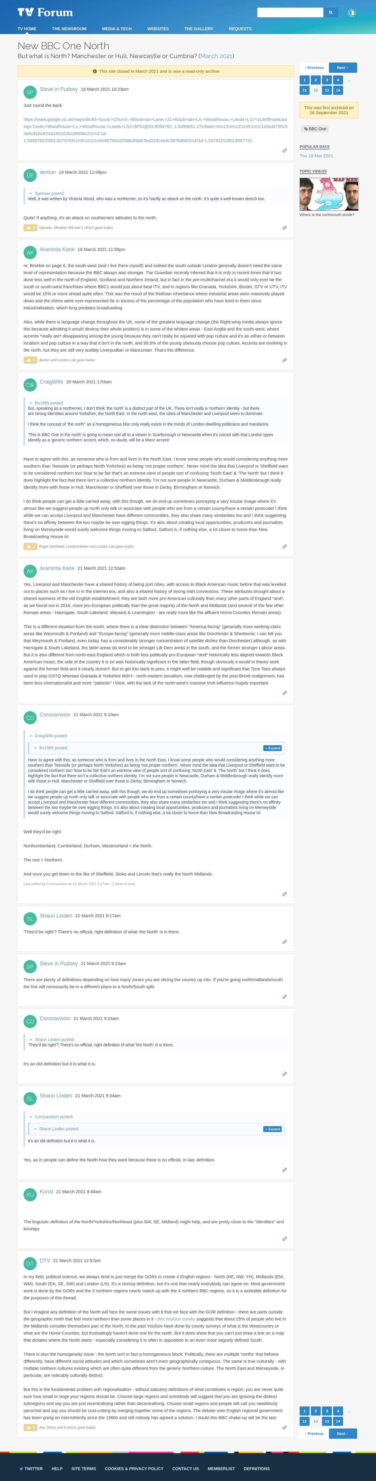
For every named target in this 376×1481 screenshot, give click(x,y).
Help (57, 1468)
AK (30, 252)
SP (30, 92)
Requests (240, 28)
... (349, 80)
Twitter (31, 1468)
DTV (45, 1261)
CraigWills (51, 382)
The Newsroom (69, 28)
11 (305, 90)
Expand (274, 748)
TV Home (27, 28)
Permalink (285, 150)
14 (338, 90)
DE (30, 175)
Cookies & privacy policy (134, 1468)
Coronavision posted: (54, 1116)
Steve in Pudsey (59, 89)
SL (30, 919)
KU (30, 1195)
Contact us (185, 1468)
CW (30, 385)
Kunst (46, 1192)
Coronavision (55, 715)
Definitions (257, 1468)
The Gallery (198, 28)
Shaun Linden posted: (55, 1039)
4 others (70, 1428)
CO (30, 718)
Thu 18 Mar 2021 (316, 155)
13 (327, 90)
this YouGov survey (176, 1318)
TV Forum (54, 11)
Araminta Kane (57, 249)
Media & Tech (117, 28)
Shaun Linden (56, 916)
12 (316, 90)
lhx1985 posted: (49, 403)
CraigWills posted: (51, 735)
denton (48, 172)
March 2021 (216, 56)
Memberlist (221, 1468)
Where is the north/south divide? (327, 214)
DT (30, 1264)
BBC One (317, 128)
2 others (87, 228)
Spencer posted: (50, 193)
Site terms (83, 1468)
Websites (158, 28)
